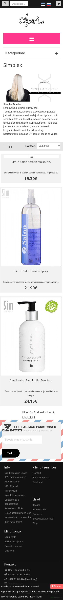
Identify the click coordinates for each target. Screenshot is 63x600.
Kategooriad (15, 53)
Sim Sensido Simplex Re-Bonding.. (31, 380)
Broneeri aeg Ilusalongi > (18, 517)
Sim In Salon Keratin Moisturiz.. (31, 162)
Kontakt (37, 473)
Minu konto (10, 537)
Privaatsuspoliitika (14, 508)
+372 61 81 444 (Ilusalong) (22, 579)
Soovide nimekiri (13, 546)
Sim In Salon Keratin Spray (31, 271)
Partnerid (38, 514)
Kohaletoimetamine (15, 495)
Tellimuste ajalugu (14, 541)
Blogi (35, 523)
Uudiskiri (9, 550)
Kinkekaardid (40, 509)
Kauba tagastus (41, 477)
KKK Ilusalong (12, 481)
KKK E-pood (11, 486)
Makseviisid (11, 490)
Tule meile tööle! (13, 522)
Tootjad (36, 505)
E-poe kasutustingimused (18, 513)
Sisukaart (38, 482)
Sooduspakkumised (43, 518)
